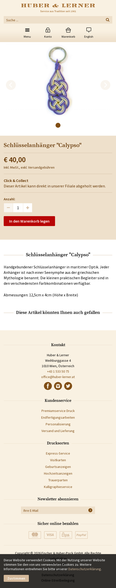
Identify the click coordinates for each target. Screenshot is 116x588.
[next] (105, 85)
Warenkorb (68, 36)
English (88, 36)
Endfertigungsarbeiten (58, 417)
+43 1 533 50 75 (58, 371)
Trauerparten (58, 480)
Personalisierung (58, 424)
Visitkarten (58, 460)
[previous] (11, 85)
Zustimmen (16, 578)
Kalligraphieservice (58, 487)
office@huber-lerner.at (58, 377)
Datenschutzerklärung (84, 569)
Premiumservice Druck (58, 411)
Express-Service (58, 453)
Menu (27, 36)
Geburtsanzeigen (58, 466)
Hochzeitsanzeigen (58, 473)
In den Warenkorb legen (29, 221)
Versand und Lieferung (58, 431)
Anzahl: (9, 199)
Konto (48, 36)
